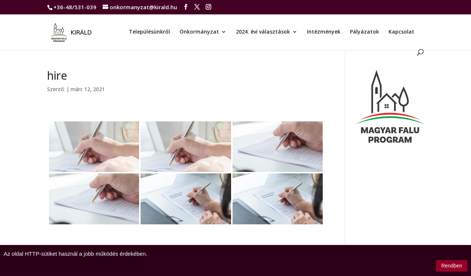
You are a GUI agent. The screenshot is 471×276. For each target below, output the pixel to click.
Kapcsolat (401, 32)
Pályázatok (364, 32)
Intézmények (323, 32)
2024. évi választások (263, 32)
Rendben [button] (451, 266)
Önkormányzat (199, 32)
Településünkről (149, 32)
